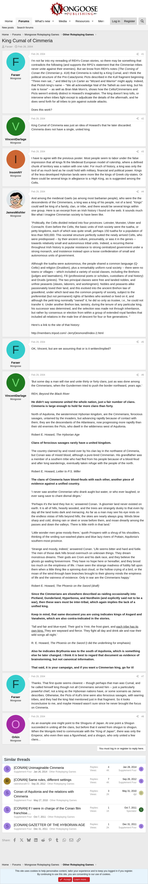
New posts (8, 27)
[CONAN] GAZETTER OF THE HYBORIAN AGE (49, 825)
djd (135, 794)
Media (63, 21)
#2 (142, 118)
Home (9, 21)
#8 (142, 716)
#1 (142, 54)
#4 (142, 191)
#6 (142, 375)
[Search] (142, 21)
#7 (142, 676)
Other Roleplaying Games (62, 771)
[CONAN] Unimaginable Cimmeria (39, 768)
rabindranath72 (22, 783)
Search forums (25, 27)
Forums (23, 21)
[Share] (137, 54)
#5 (142, 342)
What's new (42, 21)
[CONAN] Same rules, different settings (42, 780)
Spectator (132, 811)
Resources (83, 21)
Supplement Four (23, 771)
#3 (142, 151)
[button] (53, 21)
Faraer (9, 46)
